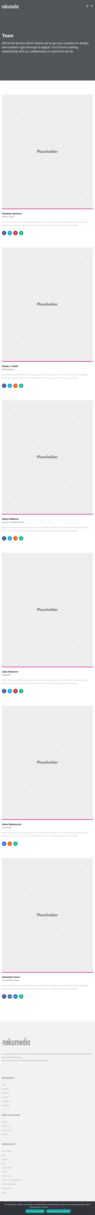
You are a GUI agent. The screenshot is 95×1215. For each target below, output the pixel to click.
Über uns (5, 1093)
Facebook (6, 1105)
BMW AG (5, 1159)
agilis (4, 1155)
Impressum (6, 1101)
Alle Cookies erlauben (35, 1211)
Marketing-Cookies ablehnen (59, 1211)
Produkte (5, 1089)
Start (4, 1085)
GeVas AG (6, 1176)
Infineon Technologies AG (12, 1180)
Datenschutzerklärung (56, 1207)
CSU (4, 1163)
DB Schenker (7, 1168)
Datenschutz (7, 1130)
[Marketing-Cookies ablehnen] (91, 1208)
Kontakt (5, 1097)
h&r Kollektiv (6, 1151)
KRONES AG (7, 1188)
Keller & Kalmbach (9, 1184)
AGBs (4, 1122)
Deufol (4, 1172)
